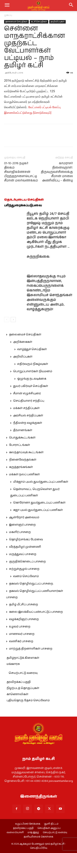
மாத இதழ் (33, 832)
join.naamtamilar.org (61, 781)
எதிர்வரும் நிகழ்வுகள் (32, 364)
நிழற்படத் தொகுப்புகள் (23, 688)
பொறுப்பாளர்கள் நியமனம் (32, 371)
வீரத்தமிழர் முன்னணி (25, 547)
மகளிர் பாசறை (20, 532)
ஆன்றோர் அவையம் (24, 517)
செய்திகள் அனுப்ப (49, 828)
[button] (71, 5)
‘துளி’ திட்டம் (51, 824)
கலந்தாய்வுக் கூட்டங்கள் (26, 452)
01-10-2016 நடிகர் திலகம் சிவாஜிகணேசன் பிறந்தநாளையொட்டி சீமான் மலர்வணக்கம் (21, 172)
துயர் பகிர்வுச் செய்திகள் (30, 386)
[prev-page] (6, 319)
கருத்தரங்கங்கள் (21, 467)
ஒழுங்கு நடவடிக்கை (31, 378)
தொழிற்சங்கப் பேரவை (26, 539)
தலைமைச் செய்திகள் (16, 21)
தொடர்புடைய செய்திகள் (24, 200)
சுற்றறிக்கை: (38, 256)
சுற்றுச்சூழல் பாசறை (24, 569)
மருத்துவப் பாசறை (22, 554)
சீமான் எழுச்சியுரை (27, 393)
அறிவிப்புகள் (57, 21)
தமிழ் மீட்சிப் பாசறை (23, 604)
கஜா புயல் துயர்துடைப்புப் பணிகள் (38, 510)
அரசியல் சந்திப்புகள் (28, 415)
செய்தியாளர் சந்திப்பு (28, 401)
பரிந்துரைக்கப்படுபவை (23, 205)
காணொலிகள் (17, 694)
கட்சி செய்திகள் (39, 21)
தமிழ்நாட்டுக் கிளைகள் (23, 658)
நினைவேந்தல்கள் (22, 459)
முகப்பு (8, 15)
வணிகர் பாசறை (21, 641)
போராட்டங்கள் (19, 445)
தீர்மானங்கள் (22, 430)
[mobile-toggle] (7, 5)
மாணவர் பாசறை (21, 634)
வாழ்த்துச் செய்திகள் (32, 349)
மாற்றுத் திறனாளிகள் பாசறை (30, 648)
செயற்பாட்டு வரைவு (23, 673)
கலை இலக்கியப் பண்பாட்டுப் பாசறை (36, 612)
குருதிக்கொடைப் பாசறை (27, 561)
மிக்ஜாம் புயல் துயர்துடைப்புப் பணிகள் (40, 482)
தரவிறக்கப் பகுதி (19, 682)
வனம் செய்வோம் (26, 576)
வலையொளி (15, 832)
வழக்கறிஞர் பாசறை (24, 619)
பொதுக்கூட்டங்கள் (22, 437)
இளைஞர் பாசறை (22, 525)
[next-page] (13, 319)
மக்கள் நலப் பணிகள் (24, 474)
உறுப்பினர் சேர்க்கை (27, 824)
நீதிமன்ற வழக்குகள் (27, 423)
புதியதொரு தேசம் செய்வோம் (28, 700)
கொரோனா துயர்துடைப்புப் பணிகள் (39, 502)
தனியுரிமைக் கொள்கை (38, 837)
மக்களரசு (13, 664)
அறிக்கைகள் (22, 342)
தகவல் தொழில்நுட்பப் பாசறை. (31, 583)
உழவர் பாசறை (19, 626)
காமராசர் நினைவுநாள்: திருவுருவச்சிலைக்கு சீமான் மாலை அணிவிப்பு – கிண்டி (57, 172)
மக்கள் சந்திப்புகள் (26, 408)
